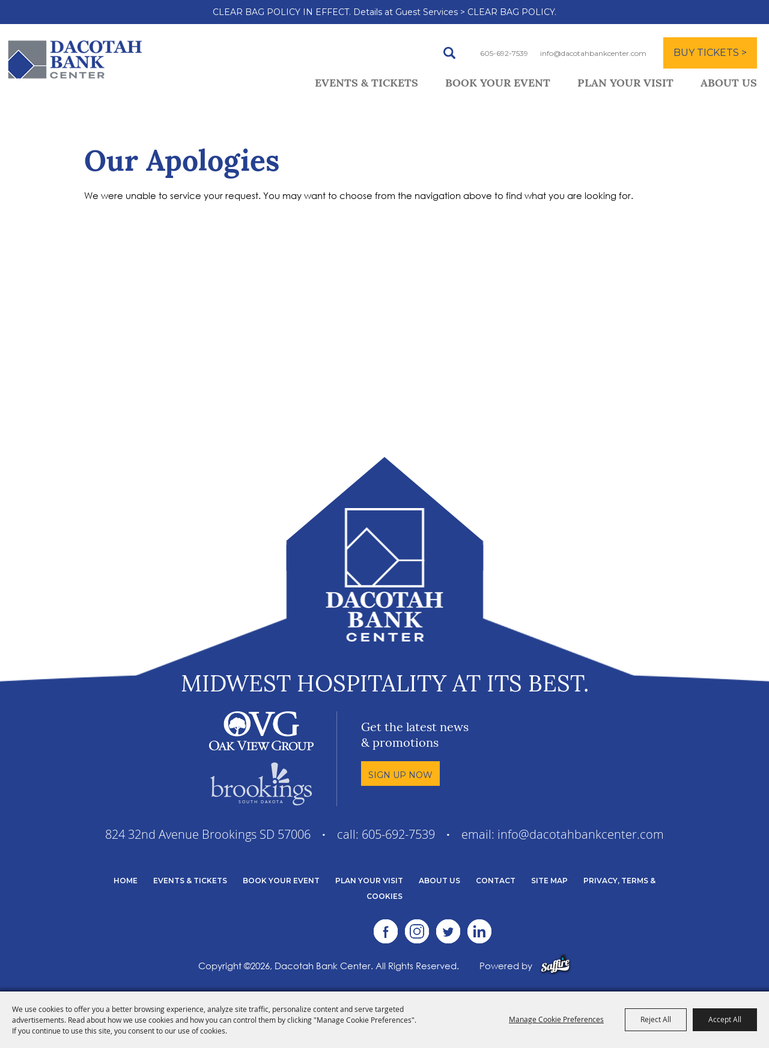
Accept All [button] (724, 1019)
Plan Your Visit (625, 84)
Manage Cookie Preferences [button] (556, 1019)
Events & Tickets (366, 84)
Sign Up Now (400, 775)
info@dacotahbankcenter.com (593, 53)
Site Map (549, 880)
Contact (495, 880)
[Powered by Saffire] (555, 965)
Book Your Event (497, 84)
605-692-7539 (504, 53)
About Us (729, 84)
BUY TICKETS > (710, 52)
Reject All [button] (655, 1019)
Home (126, 880)
